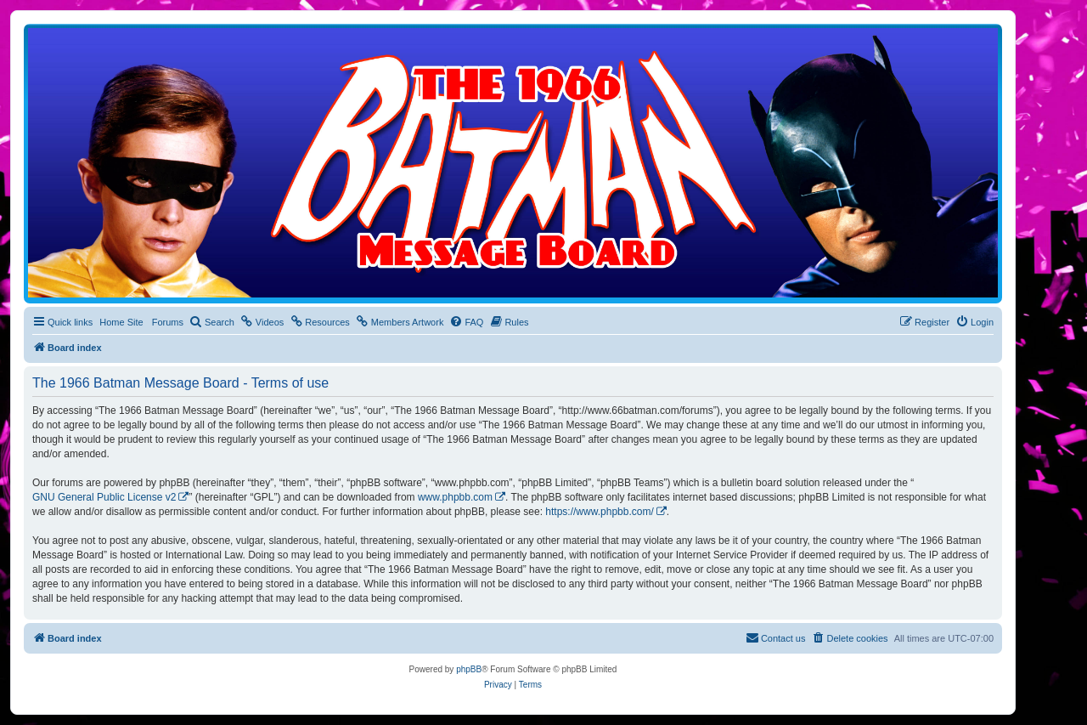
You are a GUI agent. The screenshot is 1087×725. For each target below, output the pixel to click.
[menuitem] (211, 322)
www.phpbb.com (455, 497)
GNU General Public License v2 (104, 497)
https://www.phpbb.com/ (599, 512)
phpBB (469, 669)
